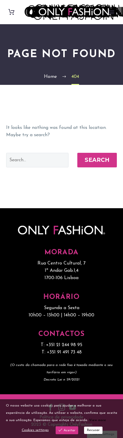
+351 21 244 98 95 (64, 345)
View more (97, 420)
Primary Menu (111, 12)
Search (97, 160)
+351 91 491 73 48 (64, 352)
